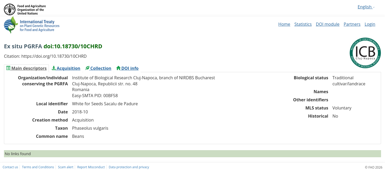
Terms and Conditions (38, 167)
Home (284, 24)
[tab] (26, 68)
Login (370, 24)
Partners (352, 24)
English (366, 7)
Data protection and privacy (129, 167)
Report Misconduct (91, 167)
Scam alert (65, 167)
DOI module (328, 24)
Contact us (10, 167)
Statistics (303, 24)
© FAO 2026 (373, 167)
